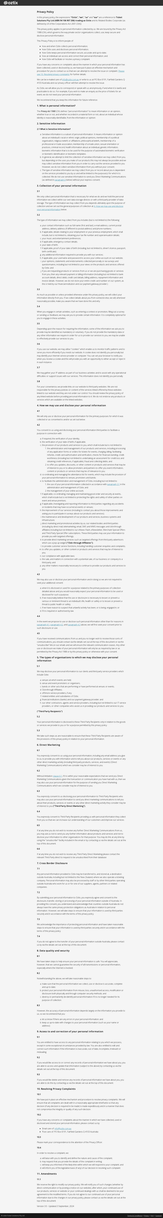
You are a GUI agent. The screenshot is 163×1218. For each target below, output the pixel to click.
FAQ (152, 1215)
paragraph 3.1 (113, 484)
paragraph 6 (60, 179)
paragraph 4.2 (56, 624)
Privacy (146, 1215)
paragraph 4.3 (74, 624)
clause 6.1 (57, 776)
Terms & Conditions (134, 1215)
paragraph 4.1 (43, 624)
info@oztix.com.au (70, 79)
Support (158, 1215)
